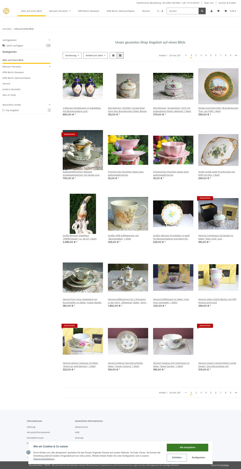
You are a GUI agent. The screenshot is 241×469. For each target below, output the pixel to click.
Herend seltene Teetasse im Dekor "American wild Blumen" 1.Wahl (80, 365)
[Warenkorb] (230, 11)
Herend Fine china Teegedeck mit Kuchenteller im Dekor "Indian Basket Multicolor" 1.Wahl (82, 301)
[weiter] (236, 55)
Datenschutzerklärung (43, 459)
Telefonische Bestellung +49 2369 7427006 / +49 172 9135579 (167, 2)
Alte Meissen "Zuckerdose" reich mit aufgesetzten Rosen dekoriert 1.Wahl (172, 110)
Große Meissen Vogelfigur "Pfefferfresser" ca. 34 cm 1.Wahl (80, 237)
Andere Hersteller (11, 89)
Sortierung (70, 55)
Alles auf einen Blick (12, 60)
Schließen (177, 457)
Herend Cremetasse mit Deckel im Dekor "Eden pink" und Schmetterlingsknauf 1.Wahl (215, 237)
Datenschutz (81, 426)
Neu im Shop (9, 94)
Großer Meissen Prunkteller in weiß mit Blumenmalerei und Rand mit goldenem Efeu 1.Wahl (171, 237)
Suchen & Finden (227, 2)
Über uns (209, 2)
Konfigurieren (198, 457)
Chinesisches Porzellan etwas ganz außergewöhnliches (126, 173)
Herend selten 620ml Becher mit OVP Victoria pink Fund (217, 301)
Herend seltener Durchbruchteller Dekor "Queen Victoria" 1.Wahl (125, 365)
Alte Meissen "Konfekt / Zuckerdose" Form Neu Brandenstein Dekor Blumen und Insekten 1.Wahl (128, 110)
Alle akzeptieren (187, 447)
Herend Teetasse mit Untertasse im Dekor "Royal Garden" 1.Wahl (171, 365)
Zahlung (31, 426)
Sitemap (79, 437)
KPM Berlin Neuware (13, 72)
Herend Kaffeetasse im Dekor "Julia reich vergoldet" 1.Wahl (171, 301)
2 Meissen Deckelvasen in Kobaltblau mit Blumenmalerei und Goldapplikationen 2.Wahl (82, 110)
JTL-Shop (225, 465)
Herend (6, 83)
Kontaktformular (35, 437)
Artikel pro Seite (94, 55)
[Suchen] (183, 11)
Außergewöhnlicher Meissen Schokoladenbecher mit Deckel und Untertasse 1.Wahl (81, 173)
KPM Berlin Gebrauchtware (16, 77)
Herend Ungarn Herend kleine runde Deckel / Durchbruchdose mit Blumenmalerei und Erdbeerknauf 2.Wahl (217, 365)
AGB (77, 432)
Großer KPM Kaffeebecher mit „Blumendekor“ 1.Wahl (123, 237)
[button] (211, 11)
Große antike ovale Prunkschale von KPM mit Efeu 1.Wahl (216, 173)
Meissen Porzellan (11, 66)
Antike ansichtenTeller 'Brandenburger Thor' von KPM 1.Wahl (218, 110)
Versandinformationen (38, 432)
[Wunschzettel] (218, 11)
